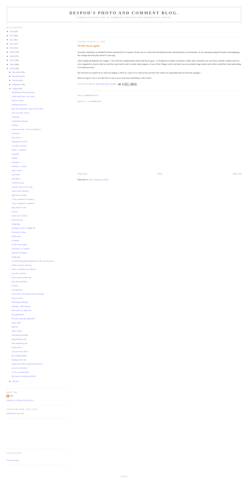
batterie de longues (19, 253)
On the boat (16, 347)
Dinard (14, 158)
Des (11, 396)
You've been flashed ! (20, 191)
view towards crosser (20, 113)
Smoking (15, 117)
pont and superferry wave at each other (27, 108)
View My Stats (12, 460)
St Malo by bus (18, 183)
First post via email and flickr (24, 376)
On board (15, 133)
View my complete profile (20, 400)
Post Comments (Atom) (98, 179)
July (14, 381)
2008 (12, 56)
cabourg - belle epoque (21, 306)
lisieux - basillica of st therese (24, 269)
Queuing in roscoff (19, 141)
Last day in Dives (19, 273)
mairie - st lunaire (19, 150)
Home (159, 174)
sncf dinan (16, 178)
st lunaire (15, 240)
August (15, 88)
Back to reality (18, 100)
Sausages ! (16, 162)
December (16, 72)
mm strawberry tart (19, 343)
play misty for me (19, 207)
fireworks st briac (19, 232)
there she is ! (17, 137)
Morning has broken (20, 302)
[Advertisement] (20, 433)
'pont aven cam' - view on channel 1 (26, 129)
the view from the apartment (23, 318)
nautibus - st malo (19, 166)
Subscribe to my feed (15, 413)
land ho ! (15, 327)
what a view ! (17, 170)
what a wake (17, 331)
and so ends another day (21, 277)
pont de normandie (19, 281)
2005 (12, 68)
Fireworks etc (17, 220)
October (15, 80)
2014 (12, 31)
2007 (12, 60)
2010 (12, 48)
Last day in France (19, 146)
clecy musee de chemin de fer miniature (28, 294)
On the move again (19, 244)
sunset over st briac (19, 215)
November (16, 76)
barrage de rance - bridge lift (23, 228)
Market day (16, 236)
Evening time (17, 290)
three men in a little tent (21, 310)
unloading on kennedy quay (23, 92)
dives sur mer (17, 298)
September (17, 84)
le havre (15, 285)
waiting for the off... (20, 104)
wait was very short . (20, 351)
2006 (12, 64)
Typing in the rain (19, 360)
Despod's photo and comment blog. (124, 13)
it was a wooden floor (20, 372)
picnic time (16, 322)
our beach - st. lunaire (20, 248)
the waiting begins (19, 355)
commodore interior (20, 121)
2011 (12, 44)
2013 (12, 35)
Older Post (237, 174)
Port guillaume (18, 314)
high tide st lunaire (19, 195)
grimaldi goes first (19, 339)
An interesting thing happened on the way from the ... (34, 261)
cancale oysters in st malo (22, 187)
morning (15, 154)
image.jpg (16, 224)
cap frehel (16, 174)
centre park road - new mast (23, 96)
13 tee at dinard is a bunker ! (23, 199)
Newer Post (82, 174)
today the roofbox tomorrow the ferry (27, 364)
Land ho (15, 125)
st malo (15, 211)
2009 (12, 52)
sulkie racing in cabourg (21, 265)
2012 (12, 39)
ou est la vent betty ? (20, 368)
